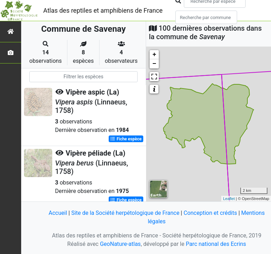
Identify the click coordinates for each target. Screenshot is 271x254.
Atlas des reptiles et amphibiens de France (103, 10)
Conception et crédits (210, 213)
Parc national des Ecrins (216, 244)
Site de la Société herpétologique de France (125, 213)
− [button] (154, 64)
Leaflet (229, 198)
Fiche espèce (125, 139)
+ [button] (154, 54)
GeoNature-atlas (120, 244)
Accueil (58, 213)
